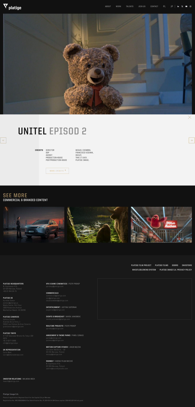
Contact (154, 6)
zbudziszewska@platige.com (57, 301)
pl (164, 6)
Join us (142, 6)
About (108, 6)
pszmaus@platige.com (55, 340)
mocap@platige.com (54, 355)
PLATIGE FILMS (161, 265)
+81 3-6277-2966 (9, 341)
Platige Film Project (141, 265)
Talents (129, 6)
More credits (58, 170)
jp (172, 6)
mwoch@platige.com (11, 381)
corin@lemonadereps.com (13, 355)
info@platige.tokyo (10, 343)
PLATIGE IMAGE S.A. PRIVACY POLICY (176, 270)
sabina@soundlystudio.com (57, 369)
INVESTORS (187, 265)
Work (118, 6)
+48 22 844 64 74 (10, 291)
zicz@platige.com (53, 298)
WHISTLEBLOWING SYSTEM (144, 270)
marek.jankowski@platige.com (58, 319)
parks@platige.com (53, 338)
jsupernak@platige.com (55, 310)
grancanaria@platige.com (13, 327)
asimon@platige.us (10, 303)
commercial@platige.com (56, 296)
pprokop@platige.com (54, 286)
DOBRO (175, 265)
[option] (33, 225)
